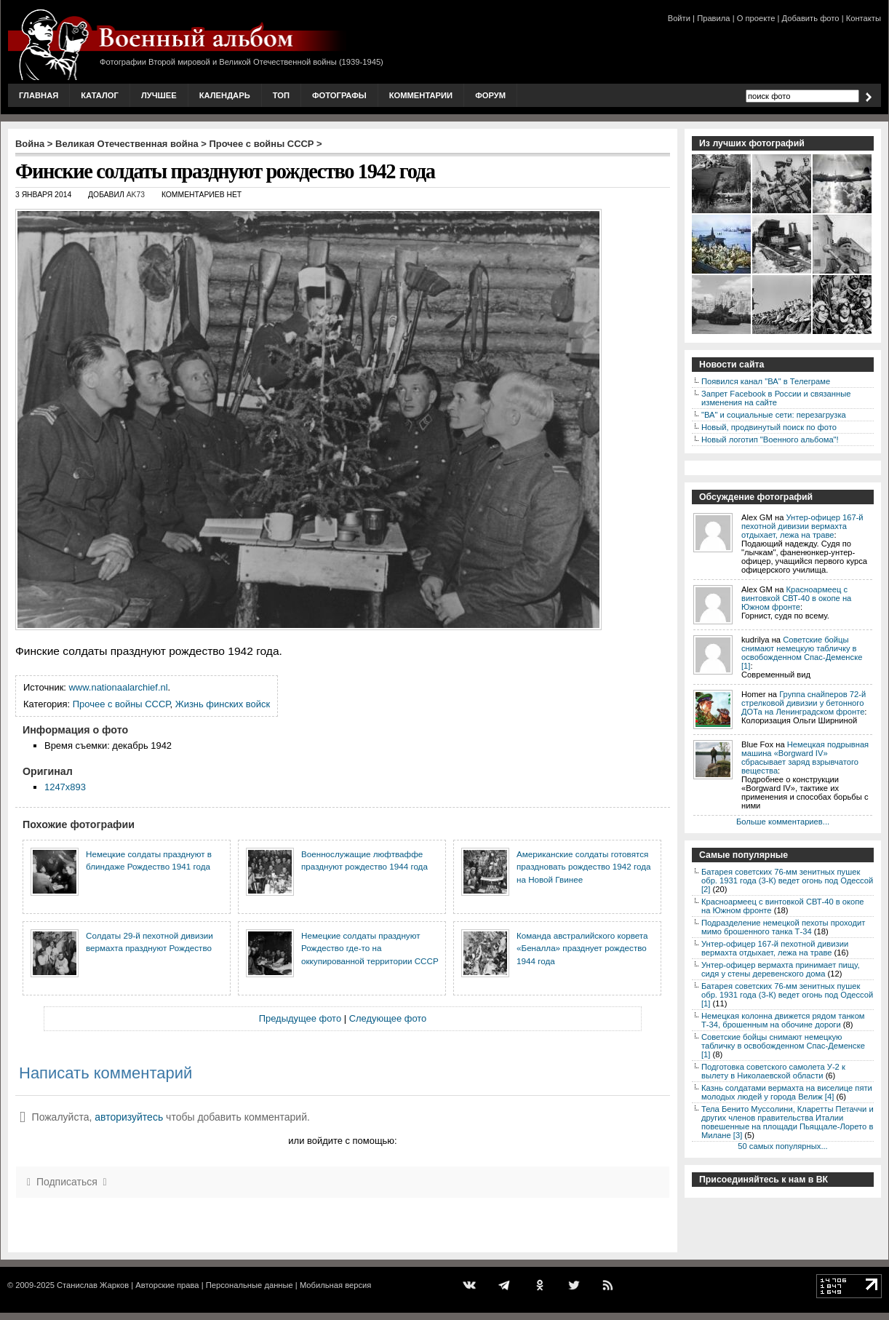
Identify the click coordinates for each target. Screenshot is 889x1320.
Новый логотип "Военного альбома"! (770, 439)
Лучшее (159, 95)
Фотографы (339, 95)
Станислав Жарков (93, 1285)
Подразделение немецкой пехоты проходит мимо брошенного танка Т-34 (783, 927)
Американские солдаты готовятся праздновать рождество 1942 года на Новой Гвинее (583, 866)
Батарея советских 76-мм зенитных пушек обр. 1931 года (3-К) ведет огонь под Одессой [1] (787, 995)
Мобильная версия (335, 1285)
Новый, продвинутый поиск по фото (769, 427)
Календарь (224, 95)
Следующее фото (388, 1018)
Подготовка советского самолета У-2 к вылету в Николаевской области (773, 1071)
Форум (490, 95)
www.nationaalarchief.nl (118, 687)
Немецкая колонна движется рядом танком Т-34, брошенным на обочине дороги (783, 1020)
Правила (713, 18)
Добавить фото (811, 18)
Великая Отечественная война (127, 143)
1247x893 (65, 787)
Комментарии (421, 95)
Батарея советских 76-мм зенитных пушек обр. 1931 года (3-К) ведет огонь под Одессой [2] (787, 880)
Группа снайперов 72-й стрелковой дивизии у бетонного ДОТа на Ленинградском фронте (803, 703)
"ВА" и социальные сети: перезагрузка (773, 414)
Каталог (100, 95)
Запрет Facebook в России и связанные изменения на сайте (775, 398)
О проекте (756, 18)
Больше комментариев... (782, 821)
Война (29, 143)
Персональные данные (249, 1285)
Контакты (863, 18)
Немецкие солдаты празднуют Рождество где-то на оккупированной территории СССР (370, 948)
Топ (281, 95)
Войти (679, 18)
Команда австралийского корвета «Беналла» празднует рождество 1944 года (582, 948)
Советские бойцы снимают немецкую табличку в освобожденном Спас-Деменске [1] (801, 652)
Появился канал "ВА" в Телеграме (765, 381)
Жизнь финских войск (222, 704)
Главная (38, 95)
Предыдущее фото (300, 1018)
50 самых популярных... (782, 1146)
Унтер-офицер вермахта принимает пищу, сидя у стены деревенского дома (780, 969)
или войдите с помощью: (342, 1140)
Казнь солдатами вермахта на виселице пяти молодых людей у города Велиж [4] (786, 1092)
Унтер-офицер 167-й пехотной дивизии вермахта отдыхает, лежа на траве (802, 526)
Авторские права (167, 1285)
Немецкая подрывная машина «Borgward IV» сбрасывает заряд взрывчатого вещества (805, 757)
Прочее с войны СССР (262, 143)
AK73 (136, 195)
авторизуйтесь (129, 1117)
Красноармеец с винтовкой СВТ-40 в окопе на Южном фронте (796, 598)
